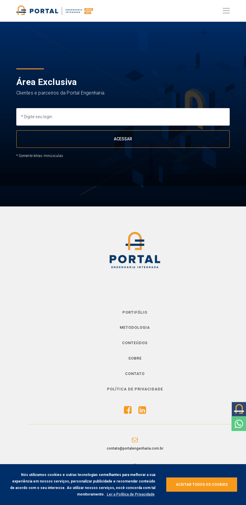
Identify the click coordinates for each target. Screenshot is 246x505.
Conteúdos (135, 343)
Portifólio (134, 312)
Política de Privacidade (135, 389)
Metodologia (135, 327)
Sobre (135, 358)
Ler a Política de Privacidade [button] (131, 494)
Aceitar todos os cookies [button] (202, 484)
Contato (135, 373)
